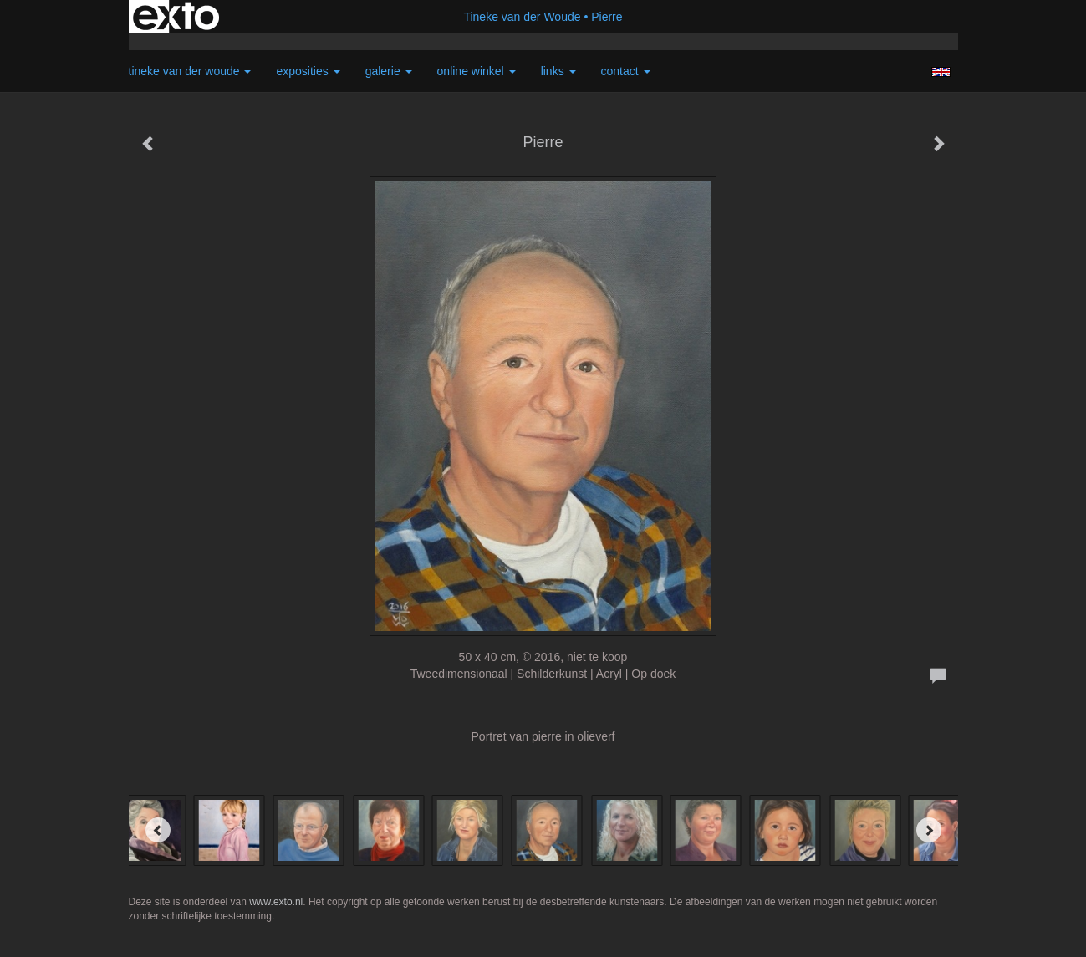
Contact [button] (625, 71)
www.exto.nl (276, 902)
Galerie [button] (388, 71)
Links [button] (558, 71)
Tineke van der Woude (521, 16)
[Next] (928, 829)
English (941, 72)
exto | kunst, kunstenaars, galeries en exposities (176, 16)
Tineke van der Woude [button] (190, 71)
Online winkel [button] (476, 71)
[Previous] (158, 829)
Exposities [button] (307, 71)
